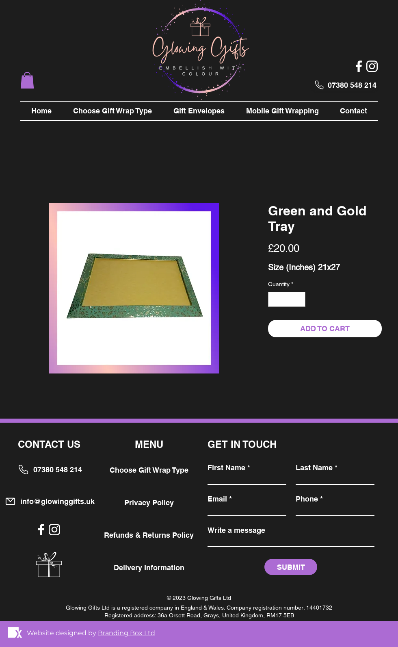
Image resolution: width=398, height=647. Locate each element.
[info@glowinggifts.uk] (49, 501)
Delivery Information (149, 567)
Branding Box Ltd (126, 633)
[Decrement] (274, 299)
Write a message (236, 530)
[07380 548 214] (343, 85)
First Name (226, 467)
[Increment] (299, 299)
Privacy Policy (149, 502)
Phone (307, 499)
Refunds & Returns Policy (149, 535)
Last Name (314, 467)
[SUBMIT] (290, 567)
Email (217, 499)
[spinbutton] (286, 299)
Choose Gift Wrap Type (149, 470)
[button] (27, 80)
